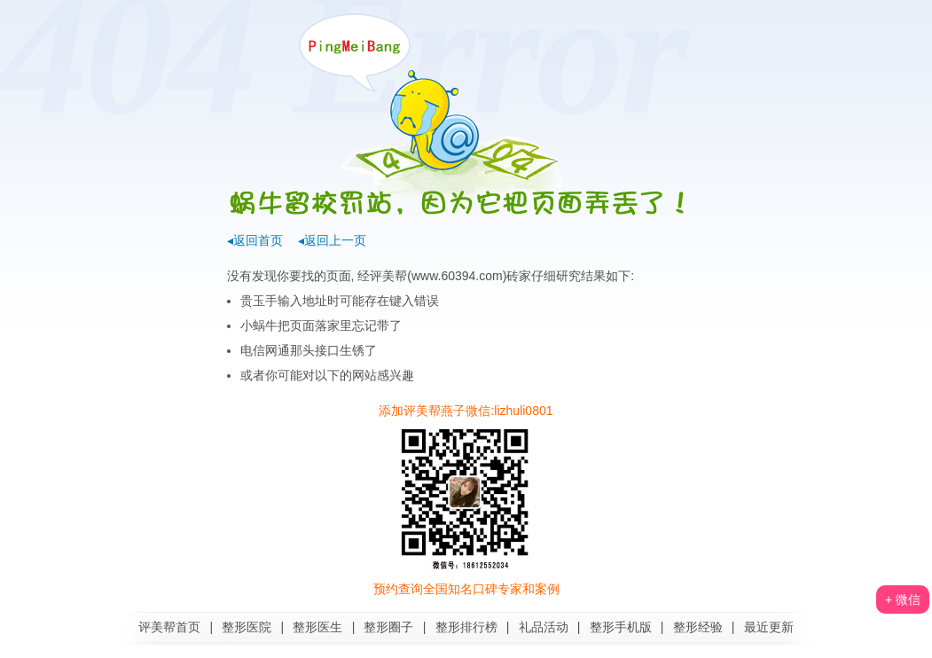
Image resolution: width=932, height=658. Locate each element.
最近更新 (769, 627)
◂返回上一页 (332, 240)
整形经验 (698, 627)
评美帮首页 (169, 627)
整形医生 (317, 627)
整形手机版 (621, 627)
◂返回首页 (255, 240)
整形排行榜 (466, 627)
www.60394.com (457, 276)
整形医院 (246, 627)
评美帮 (388, 276)
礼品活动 (543, 627)
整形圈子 (388, 627)
